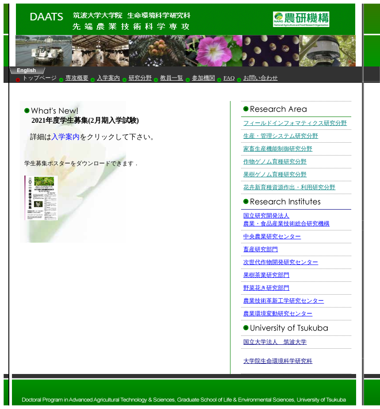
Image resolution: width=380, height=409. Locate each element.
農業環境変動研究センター (277, 313)
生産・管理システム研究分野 (280, 135)
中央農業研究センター (272, 236)
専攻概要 (76, 77)
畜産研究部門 (260, 249)
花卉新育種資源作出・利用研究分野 (289, 187)
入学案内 (108, 77)
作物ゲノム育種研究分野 (275, 161)
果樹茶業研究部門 (266, 275)
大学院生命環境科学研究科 (277, 361)
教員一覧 (171, 77)
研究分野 (140, 77)
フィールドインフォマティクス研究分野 (295, 123)
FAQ (228, 77)
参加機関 (203, 77)
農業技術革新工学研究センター (283, 300)
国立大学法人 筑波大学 (275, 342)
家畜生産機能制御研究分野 (277, 148)
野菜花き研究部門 (266, 287)
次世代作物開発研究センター (280, 262)
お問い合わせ (260, 77)
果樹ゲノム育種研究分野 (275, 174)
